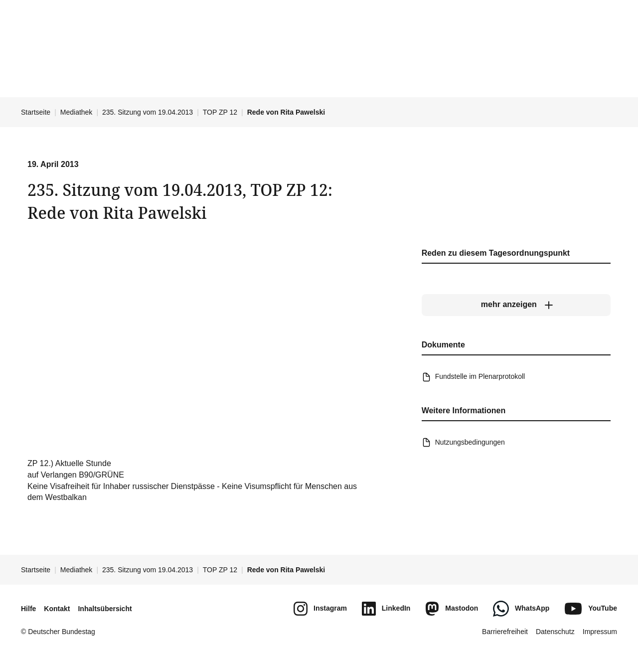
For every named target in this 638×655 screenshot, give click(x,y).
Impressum (600, 632)
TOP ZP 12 (220, 112)
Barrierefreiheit (505, 632)
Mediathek (76, 112)
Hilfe (28, 609)
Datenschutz (555, 632)
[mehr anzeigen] (516, 305)
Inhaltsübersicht (105, 609)
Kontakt (57, 609)
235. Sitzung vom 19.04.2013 (147, 112)
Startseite (35, 112)
